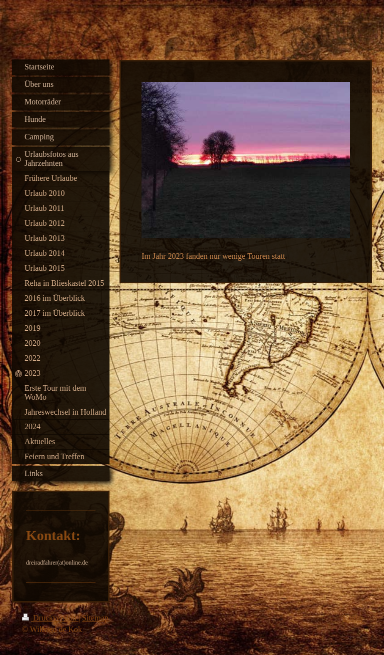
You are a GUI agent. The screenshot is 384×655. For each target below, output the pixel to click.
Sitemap (95, 618)
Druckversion (50, 618)
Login (352, 618)
